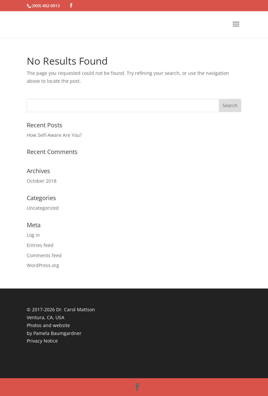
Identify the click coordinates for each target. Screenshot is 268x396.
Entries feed (40, 245)
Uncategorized (43, 208)
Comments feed (44, 255)
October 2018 (41, 181)
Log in (33, 235)
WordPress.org (43, 265)
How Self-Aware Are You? (54, 135)
